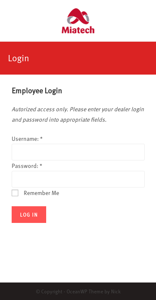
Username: (27, 138)
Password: (27, 165)
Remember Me (35, 192)
